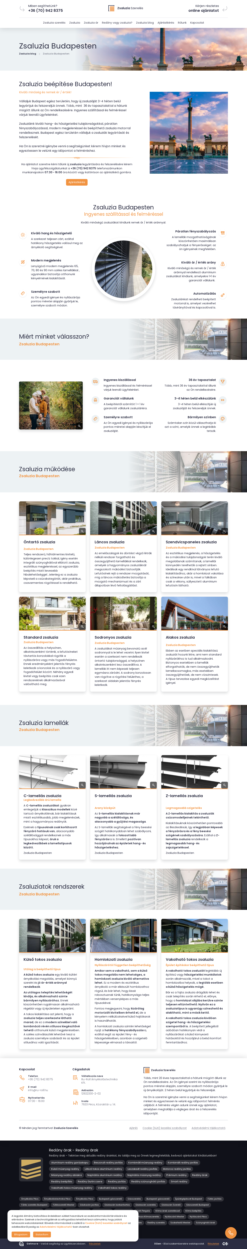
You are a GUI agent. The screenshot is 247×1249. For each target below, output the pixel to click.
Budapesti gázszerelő (110, 1198)
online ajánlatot (203, 10)
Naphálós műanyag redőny (144, 1175)
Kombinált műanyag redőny (145, 1162)
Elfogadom (21, 1234)
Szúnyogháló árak (205, 1222)
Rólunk (182, 23)
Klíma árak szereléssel (167, 1210)
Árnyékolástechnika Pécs (57, 1198)
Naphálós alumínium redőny (104, 1175)
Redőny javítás (117, 1181)
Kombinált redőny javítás (183, 1162)
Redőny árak (199, 1175)
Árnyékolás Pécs (30, 1198)
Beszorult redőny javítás (108, 1162)
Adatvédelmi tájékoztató (208, 1128)
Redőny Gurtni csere (90, 1181)
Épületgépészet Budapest (188, 1198)
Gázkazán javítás (89, 1204)
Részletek (94, 1243)
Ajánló (133, 1128)
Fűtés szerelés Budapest (34, 1204)
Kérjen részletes (207, 5)
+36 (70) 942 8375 (40, 1079)
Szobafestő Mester (180, 1222)
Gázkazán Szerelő (171, 1204)
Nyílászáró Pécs (198, 1216)
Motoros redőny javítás (177, 1169)
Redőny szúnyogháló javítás (148, 1181)
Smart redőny (179, 1181)
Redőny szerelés (156, 1222)
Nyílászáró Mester (174, 1216)
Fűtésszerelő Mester (63, 1204)
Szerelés (130, 8)
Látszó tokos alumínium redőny (103, 1169)
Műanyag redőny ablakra (66, 1175)
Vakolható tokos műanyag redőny (71, 1187)
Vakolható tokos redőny (112, 1187)
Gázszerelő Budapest (197, 1204)
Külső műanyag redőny (65, 1169)
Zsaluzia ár (91, 23)
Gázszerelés (134, 1198)
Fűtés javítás (215, 1198)
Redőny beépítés (61, 1181)
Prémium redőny (176, 1175)
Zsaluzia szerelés (54, 23)
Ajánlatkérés (166, 23)
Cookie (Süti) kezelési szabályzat (165, 1128)
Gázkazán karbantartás (117, 1204)
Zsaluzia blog (145, 23)
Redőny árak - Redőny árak (73, 1150)
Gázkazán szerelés (145, 1204)
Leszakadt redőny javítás (142, 1169)
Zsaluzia (74, 23)
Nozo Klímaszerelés (148, 1216)
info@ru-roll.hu (38, 1090)
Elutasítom (42, 1234)
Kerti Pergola (143, 1210)
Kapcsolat (197, 23)
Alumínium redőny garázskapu (69, 1162)
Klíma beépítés (193, 1210)
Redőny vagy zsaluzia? (117, 23)
